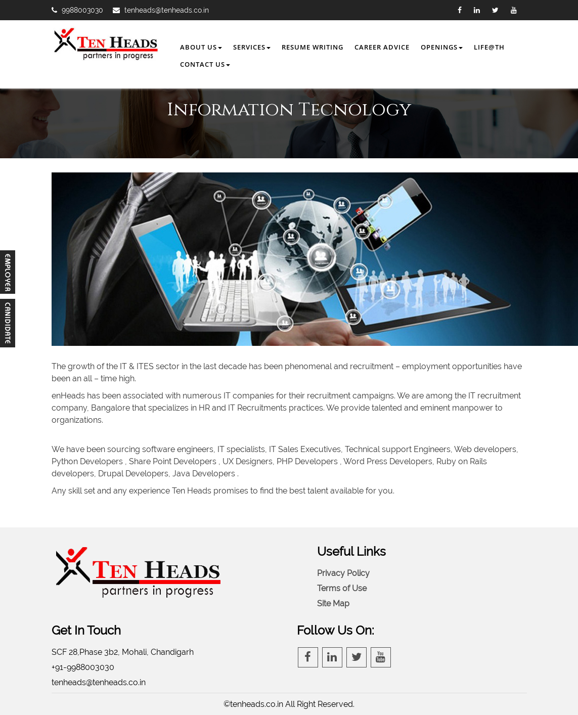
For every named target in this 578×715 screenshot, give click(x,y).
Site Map (333, 603)
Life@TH (489, 47)
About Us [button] (201, 47)
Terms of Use (342, 588)
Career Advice (382, 47)
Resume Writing (312, 47)
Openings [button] (442, 47)
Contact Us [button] (205, 64)
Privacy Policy (343, 573)
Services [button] (252, 47)
